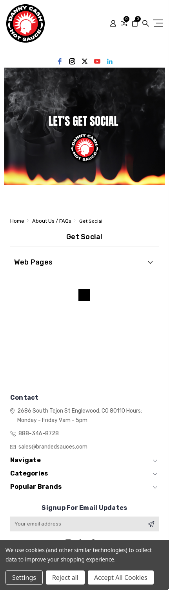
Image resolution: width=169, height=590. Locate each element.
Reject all (65, 577)
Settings (24, 577)
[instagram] (72, 61)
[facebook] (59, 61)
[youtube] (97, 61)
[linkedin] (110, 61)
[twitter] (84, 61)
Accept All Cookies (120, 577)
